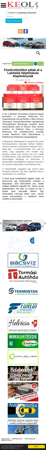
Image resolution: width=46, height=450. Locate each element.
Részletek (17, 448)
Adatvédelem (30, 439)
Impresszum (17, 439)
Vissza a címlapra (35, 82)
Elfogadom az (21, 12)
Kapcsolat (5, 439)
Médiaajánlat (6, 440)
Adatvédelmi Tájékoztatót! (27, 12)
